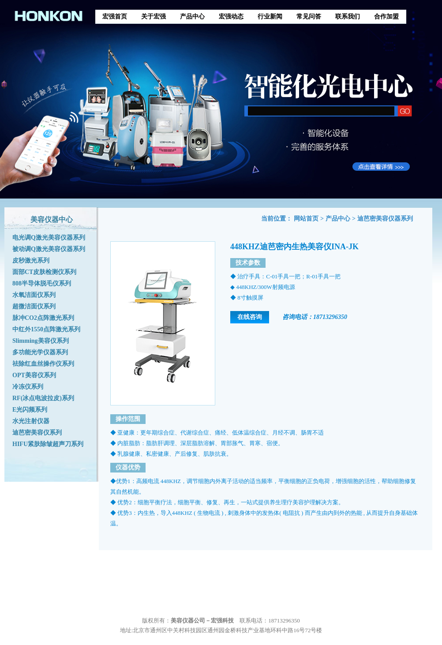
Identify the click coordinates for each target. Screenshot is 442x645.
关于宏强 (153, 16)
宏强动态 (231, 16)
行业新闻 (270, 16)
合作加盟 (386, 16)
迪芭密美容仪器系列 (385, 218)
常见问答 (308, 16)
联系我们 (347, 16)
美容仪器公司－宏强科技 (202, 620)
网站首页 (306, 218)
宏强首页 (114, 16)
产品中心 (192, 16)
